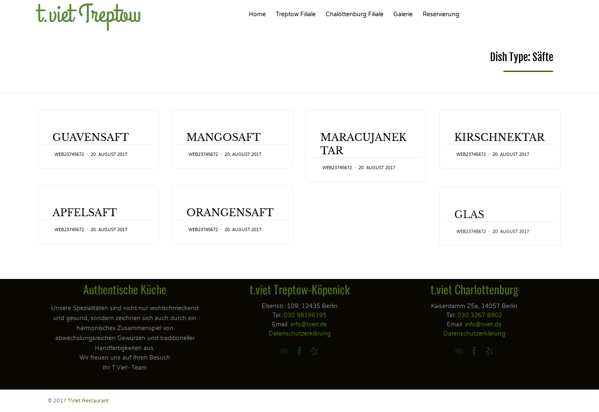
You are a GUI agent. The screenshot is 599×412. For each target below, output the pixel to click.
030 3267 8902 (480, 315)
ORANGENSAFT (230, 223)
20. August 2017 (109, 154)
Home (257, 14)
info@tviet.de (308, 324)
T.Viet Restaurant (88, 401)
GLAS (469, 230)
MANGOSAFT (223, 137)
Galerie (403, 14)
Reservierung (441, 14)
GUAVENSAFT (90, 137)
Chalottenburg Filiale (355, 14)
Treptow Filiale (296, 14)
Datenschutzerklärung (300, 333)
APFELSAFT (84, 213)
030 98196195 (305, 315)
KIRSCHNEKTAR (499, 137)
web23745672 (69, 154)
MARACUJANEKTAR (363, 144)
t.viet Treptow (89, 14)
